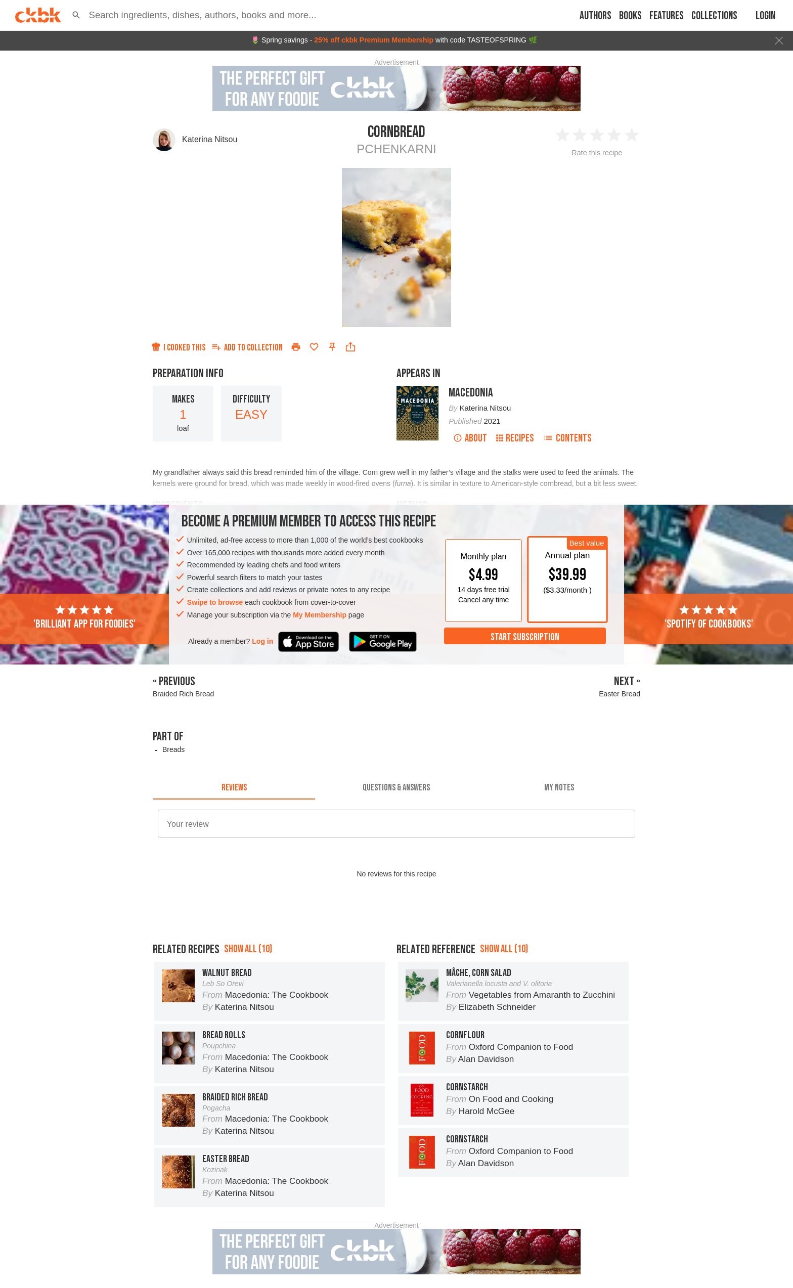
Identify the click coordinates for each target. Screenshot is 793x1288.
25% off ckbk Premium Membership (373, 40)
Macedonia (471, 392)
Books (630, 16)
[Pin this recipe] (332, 347)
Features (666, 16)
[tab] (234, 787)
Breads (173, 749)
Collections (714, 16)
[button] (76, 15)
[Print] (296, 347)
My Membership (319, 615)
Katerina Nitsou (209, 139)
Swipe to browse (215, 602)
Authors (595, 16)
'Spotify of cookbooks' (709, 617)
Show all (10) (248, 949)
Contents (567, 438)
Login (765, 16)
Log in (262, 641)
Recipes (515, 438)
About (470, 438)
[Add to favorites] (314, 347)
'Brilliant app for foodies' (84, 617)
